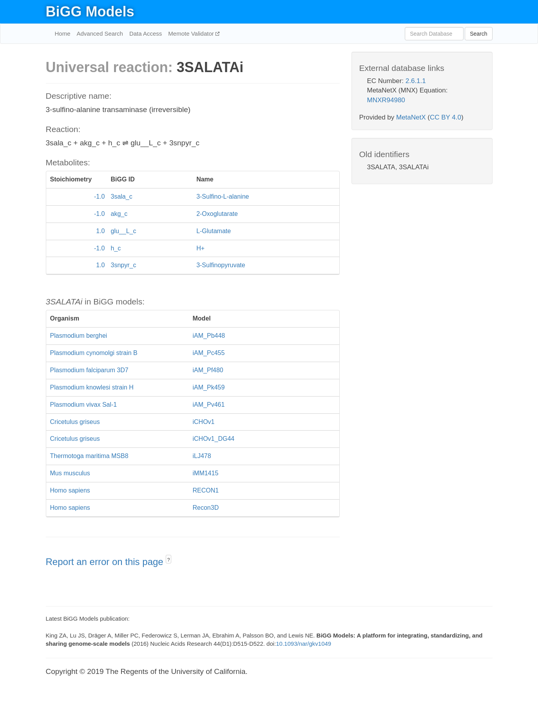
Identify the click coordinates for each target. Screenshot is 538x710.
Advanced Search (100, 33)
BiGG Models (90, 12)
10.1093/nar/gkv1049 (303, 643)
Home (63, 33)
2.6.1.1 (416, 81)
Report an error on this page (106, 561)
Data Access (145, 33)
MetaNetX (411, 117)
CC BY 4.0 (445, 117)
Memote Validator (192, 33)
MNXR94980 (386, 100)
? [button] (168, 560)
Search (478, 34)
